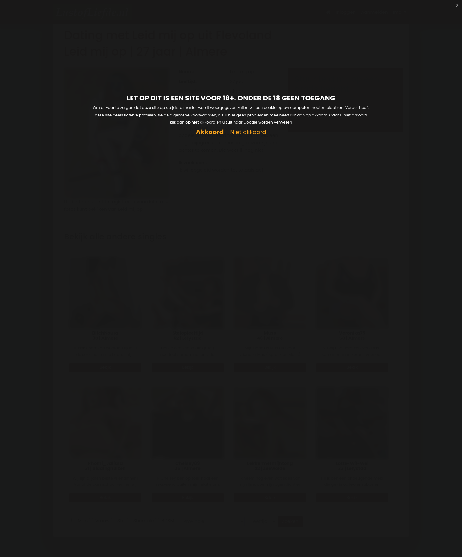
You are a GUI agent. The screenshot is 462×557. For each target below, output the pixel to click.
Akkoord (210, 132)
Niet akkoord (248, 132)
